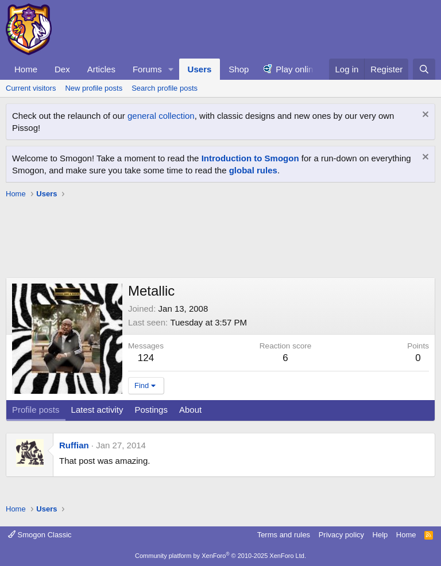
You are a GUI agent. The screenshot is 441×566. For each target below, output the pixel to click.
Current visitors (31, 88)
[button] (171, 69)
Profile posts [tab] (36, 409)
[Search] (424, 69)
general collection (161, 116)
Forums (147, 69)
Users (200, 69)
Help (380, 534)
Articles (101, 69)
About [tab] (190, 409)
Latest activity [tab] (97, 409)
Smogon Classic (40, 534)
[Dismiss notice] (424, 116)
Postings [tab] (151, 409)
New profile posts (93, 88)
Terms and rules (283, 534)
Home (25, 69)
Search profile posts (164, 88)
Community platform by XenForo (220, 555)
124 (146, 357)
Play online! (298, 69)
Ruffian (74, 445)
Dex (62, 69)
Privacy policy (341, 534)
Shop (239, 69)
